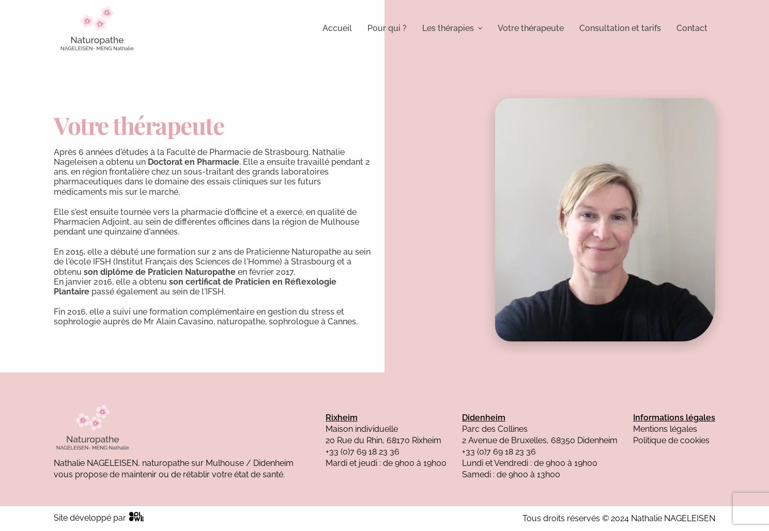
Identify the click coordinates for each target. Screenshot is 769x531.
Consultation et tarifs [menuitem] (620, 28)
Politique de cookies (671, 440)
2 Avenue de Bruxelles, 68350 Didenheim (540, 440)
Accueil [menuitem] (337, 28)
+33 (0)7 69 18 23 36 (362, 452)
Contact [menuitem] (692, 28)
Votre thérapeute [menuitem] (531, 28)
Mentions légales (665, 429)
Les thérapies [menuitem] (452, 28)
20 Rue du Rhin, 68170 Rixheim (383, 440)
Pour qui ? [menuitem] (387, 28)
